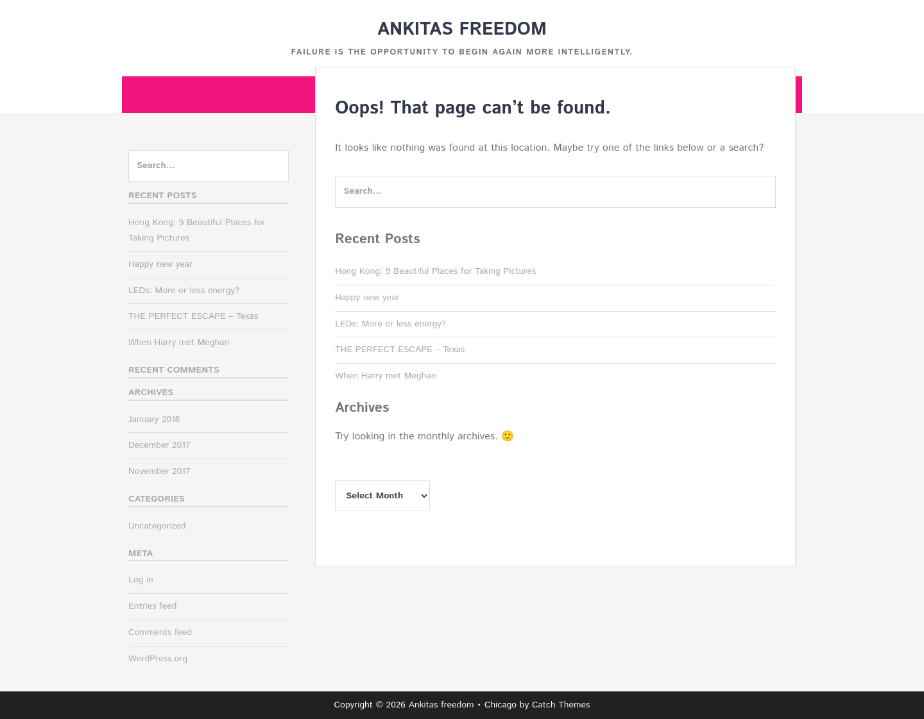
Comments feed (160, 632)
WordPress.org (157, 658)
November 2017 (159, 471)
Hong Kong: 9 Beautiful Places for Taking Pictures (435, 271)
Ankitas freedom (462, 29)
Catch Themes (561, 704)
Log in (140, 579)
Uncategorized (157, 526)
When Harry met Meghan (385, 375)
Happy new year (367, 297)
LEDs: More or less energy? (390, 323)
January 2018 (154, 419)
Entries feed (152, 606)
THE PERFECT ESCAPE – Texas (400, 349)
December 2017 (159, 445)
